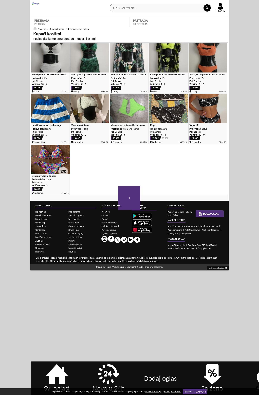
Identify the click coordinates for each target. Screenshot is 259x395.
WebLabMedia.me (210, 354)
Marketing (172, 3)
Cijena (137, 91)
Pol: (136, 80)
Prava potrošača (108, 354)
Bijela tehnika (41, 343)
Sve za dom (40, 351)
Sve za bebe (73, 347)
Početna (41, 124)
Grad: (187, 91)
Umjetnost (40, 372)
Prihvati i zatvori (195, 391)
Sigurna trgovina (109, 358)
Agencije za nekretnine (137, 26)
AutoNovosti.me (192, 354)
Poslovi (71, 365)
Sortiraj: (38, 103)
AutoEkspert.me (189, 350)
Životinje (39, 365)
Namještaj (40, 347)
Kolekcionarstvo (42, 369)
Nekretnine (40, 336)
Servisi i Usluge (75, 361)
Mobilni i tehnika (43, 340)
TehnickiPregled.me (209, 350)
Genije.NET (186, 358)
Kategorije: (40, 80)
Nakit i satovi (41, 358)
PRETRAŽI (179, 118)
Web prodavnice (80, 26)
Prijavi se (105, 336)
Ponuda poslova (194, 26)
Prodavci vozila (106, 26)
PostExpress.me (174, 354)
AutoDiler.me (173, 350)
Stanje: (87, 91)
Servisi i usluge (167, 26)
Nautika (72, 376)
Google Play (111, 3)
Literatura (39, 376)
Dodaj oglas (218, 26)
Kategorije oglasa (52, 26)
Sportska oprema (76, 340)
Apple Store (132, 3)
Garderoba (40, 354)
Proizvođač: (90, 80)
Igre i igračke (74, 343)
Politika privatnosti (110, 350)
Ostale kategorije (76, 358)
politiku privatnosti (172, 391)
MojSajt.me (172, 358)
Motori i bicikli (75, 372)
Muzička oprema (43, 361)
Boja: (187, 80)
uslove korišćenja (153, 391)
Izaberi (139, 85)
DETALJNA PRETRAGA (80, 118)
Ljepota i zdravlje (76, 351)
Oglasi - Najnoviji (46, 108)
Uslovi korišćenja (109, 347)
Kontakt (190, 3)
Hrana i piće (73, 354)
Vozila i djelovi (75, 369)
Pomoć (104, 343)
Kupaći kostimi (44, 85)
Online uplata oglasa (213, 3)
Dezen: (37, 91)
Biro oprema (74, 336)
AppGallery (153, 3)
